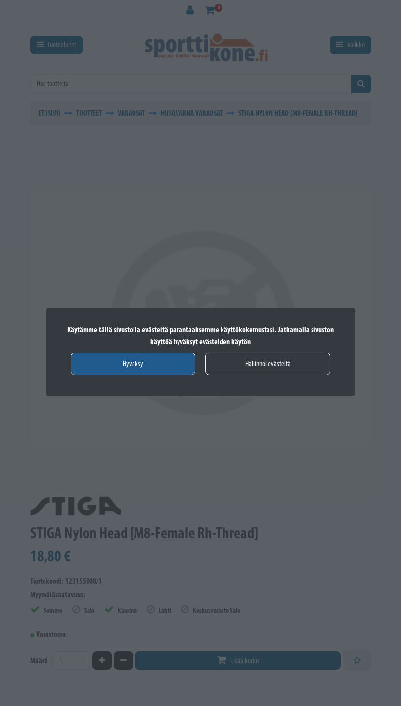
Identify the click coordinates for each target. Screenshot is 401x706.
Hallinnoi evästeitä (268, 363)
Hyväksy (133, 363)
